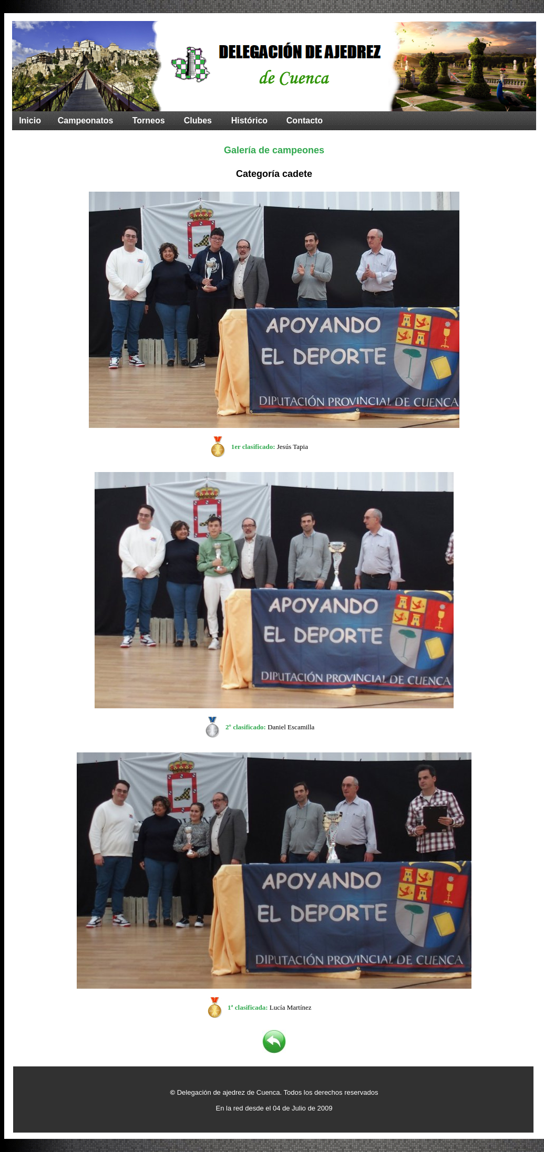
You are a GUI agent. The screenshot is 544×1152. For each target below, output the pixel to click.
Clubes (198, 120)
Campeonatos (86, 120)
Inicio (30, 120)
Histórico (249, 120)
